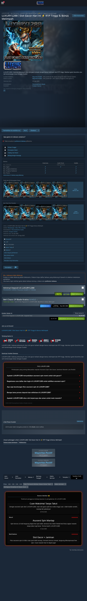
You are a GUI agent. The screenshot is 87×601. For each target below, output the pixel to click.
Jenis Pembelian (18, 477)
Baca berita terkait (9, 255)
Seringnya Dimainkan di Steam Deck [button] (15, 487)
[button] (25, 130)
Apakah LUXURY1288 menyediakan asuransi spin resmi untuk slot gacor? (34, 375)
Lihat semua (80, 421)
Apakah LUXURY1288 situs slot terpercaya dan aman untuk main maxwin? (34, 398)
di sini (33, 427)
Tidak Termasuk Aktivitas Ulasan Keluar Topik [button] (37, 484)
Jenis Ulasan (6, 477)
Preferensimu (22, 442)
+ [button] (4, 90)
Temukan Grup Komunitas (11, 260)
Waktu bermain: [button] (59, 484)
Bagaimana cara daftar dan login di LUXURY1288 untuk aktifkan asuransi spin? (36, 381)
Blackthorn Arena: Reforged (46, 302)
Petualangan (11, 228)
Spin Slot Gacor (15, 13)
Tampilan (65, 477)
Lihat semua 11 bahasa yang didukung (13, 175)
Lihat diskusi (7, 258)
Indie (16, 228)
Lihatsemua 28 (75, 189)
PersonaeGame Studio (38, 84)
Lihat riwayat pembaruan (11, 252)
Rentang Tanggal (38, 477)
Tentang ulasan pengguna (10, 442)
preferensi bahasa (20, 141)
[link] (62, 294)
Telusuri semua (79, 313)
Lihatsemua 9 (75, 212)
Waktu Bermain (52, 477)
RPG (19, 228)
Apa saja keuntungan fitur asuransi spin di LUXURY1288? (28, 387)
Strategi (23, 228)
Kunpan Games (36, 86)
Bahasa (30, 477)
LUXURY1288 (5, 13)
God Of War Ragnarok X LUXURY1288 (26, 302)
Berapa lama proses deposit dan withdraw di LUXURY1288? (29, 392)
